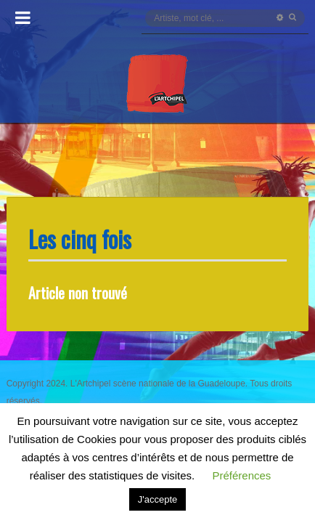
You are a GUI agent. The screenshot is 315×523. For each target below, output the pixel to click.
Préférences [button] (241, 475)
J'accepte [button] (158, 499)
